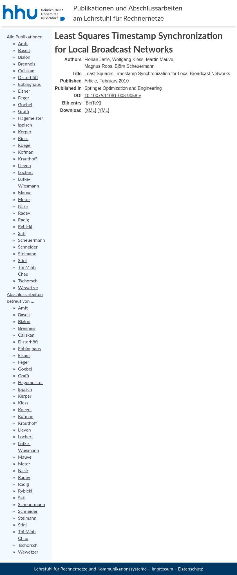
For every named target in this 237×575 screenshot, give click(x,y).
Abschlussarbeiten (25, 294)
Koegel (25, 145)
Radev (24, 212)
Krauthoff (27, 158)
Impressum (162, 568)
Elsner (24, 90)
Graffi (23, 111)
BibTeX (93, 103)
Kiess (23, 138)
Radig (23, 219)
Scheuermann (31, 240)
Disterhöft (28, 77)
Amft (23, 43)
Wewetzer (28, 287)
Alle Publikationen (25, 36)
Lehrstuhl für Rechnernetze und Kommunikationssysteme (90, 568)
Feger (23, 97)
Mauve (25, 192)
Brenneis (26, 63)
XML (90, 110)
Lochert (25, 172)
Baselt (24, 50)
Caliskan (26, 70)
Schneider (28, 246)
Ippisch (25, 124)
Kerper (25, 131)
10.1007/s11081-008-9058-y (112, 95)
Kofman (25, 151)
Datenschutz (190, 568)
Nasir (23, 206)
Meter (24, 199)
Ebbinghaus (29, 84)
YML (103, 110)
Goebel (25, 104)
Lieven (24, 165)
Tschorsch (27, 280)
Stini (22, 260)
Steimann (27, 253)
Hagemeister (30, 118)
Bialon (24, 57)
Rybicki (25, 226)
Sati (21, 233)
